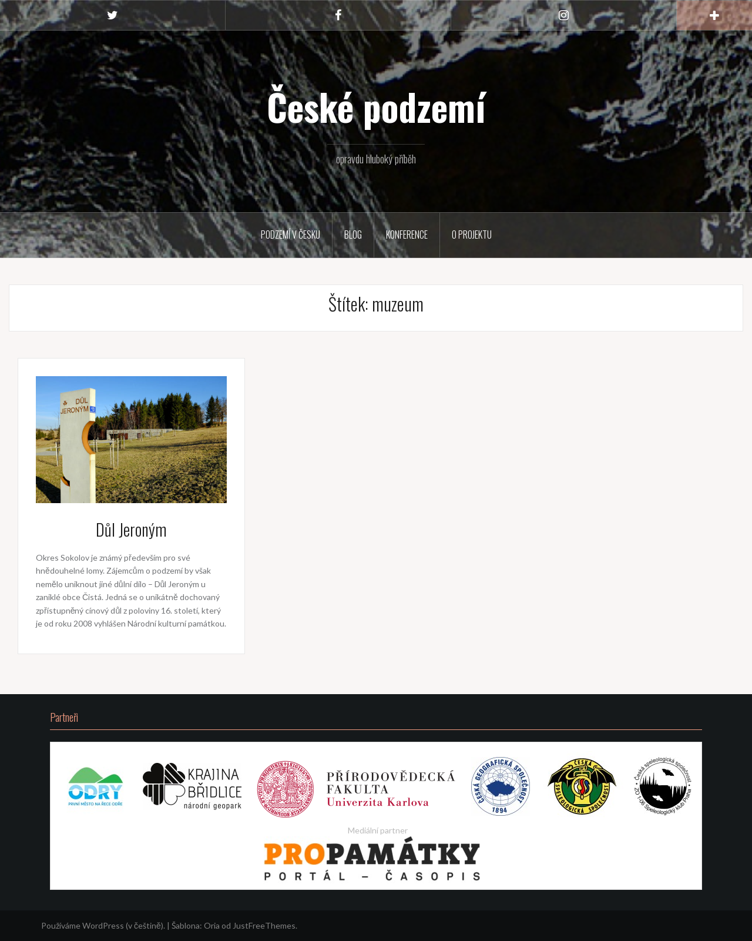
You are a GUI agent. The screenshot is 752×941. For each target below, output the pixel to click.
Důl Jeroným (131, 529)
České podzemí (376, 106)
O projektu (472, 234)
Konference (407, 234)
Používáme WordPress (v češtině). (103, 925)
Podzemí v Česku (290, 234)
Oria (212, 925)
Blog (353, 234)
